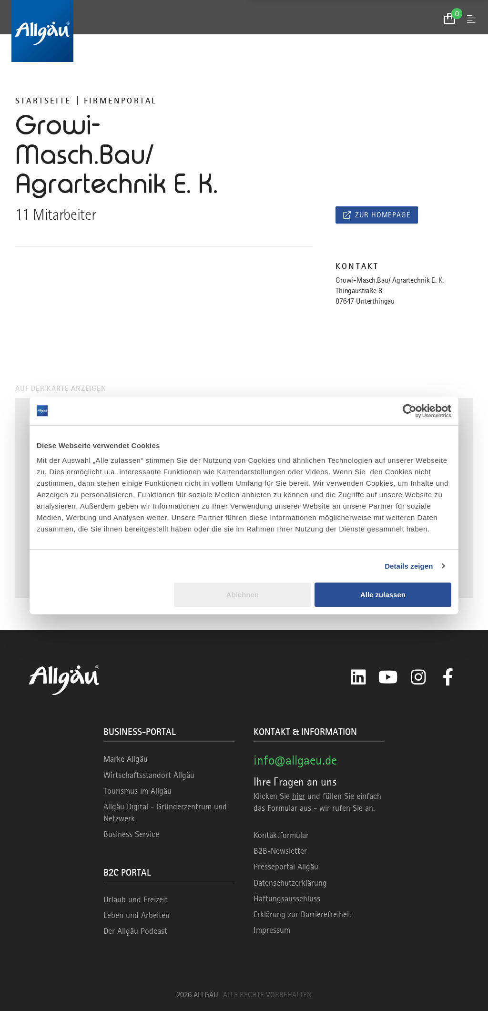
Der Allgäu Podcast (135, 931)
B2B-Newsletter (280, 851)
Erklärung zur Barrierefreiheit (303, 914)
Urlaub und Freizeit (135, 899)
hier (298, 796)
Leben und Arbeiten (136, 915)
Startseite (43, 100)
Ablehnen (242, 595)
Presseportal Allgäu (286, 866)
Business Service (131, 834)
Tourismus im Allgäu (137, 791)
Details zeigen (409, 566)
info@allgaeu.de (295, 760)
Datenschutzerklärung (290, 883)
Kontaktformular (281, 835)
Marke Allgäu (125, 759)
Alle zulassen (383, 595)
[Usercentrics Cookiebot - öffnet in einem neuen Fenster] (409, 411)
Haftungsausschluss (287, 898)
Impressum (272, 930)
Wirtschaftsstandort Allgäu (148, 775)
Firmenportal (120, 100)
